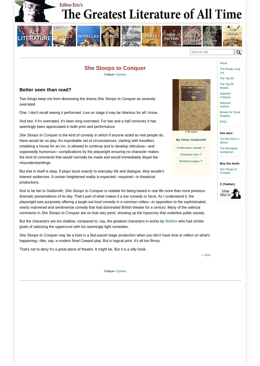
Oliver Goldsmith (193, 139)
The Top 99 (227, 78)
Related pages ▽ (191, 161)
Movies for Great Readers (230, 114)
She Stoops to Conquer (228, 171)
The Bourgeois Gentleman (229, 150)
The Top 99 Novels (227, 86)
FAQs (223, 121)
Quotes (121, 74)
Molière (171, 221)
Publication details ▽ (191, 148)
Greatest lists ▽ (191, 154)
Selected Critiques (225, 95)
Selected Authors (225, 104)
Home (223, 63)
